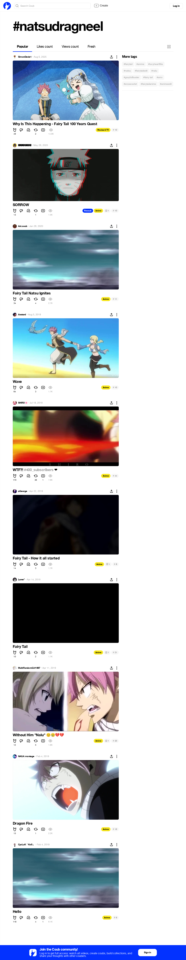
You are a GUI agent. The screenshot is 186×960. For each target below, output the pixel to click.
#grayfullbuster (131, 77)
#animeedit (166, 84)
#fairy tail (148, 77)
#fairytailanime (148, 84)
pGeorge (22, 491)
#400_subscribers (38, 470)
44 (115, 475)
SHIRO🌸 (23, 403)
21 (115, 652)
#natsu (127, 70)
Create (101, 5)
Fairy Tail (20, 646)
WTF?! (18, 470)
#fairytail (128, 64)
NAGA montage (26, 756)
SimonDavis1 (25, 57)
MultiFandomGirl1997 (29, 668)
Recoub (87, 210)
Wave (17, 381)
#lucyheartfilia (155, 64)
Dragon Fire (23, 823)
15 (115, 829)
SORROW (21, 205)
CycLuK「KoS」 (26, 844)
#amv (159, 77)
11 (115, 299)
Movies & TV (103, 130)
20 (115, 740)
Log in (176, 6)
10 (115, 129)
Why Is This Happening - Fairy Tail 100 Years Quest (55, 124)
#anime (140, 64)
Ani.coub (22, 226)
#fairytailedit (141, 70)
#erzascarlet (130, 84)
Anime (98, 210)
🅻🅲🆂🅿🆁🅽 (24, 145)
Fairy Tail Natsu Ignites (32, 293)
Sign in (147, 952)
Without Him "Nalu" (38, 735)
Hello (17, 911)
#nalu (154, 70)
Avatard (22, 314)
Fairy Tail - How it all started (36, 558)
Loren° (21, 579)
